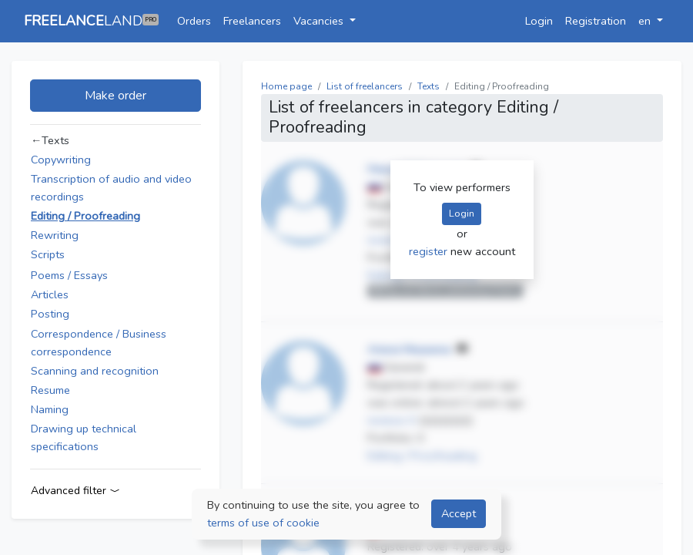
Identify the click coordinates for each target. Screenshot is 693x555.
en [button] (646, 21)
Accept (458, 513)
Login (539, 21)
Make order (115, 95)
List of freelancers (364, 86)
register (429, 251)
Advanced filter (75, 490)
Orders (194, 21)
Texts (428, 86)
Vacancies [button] (319, 21)
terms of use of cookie (263, 522)
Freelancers (252, 21)
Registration (595, 21)
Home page (286, 86)
